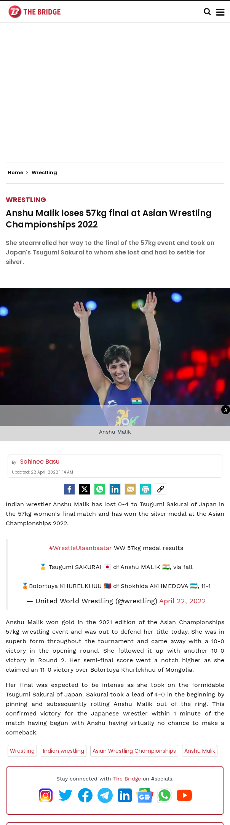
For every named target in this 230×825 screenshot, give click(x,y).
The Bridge (127, 779)
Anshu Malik (199, 751)
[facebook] (69, 489)
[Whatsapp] (99, 489)
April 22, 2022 (182, 601)
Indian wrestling (63, 751)
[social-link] (160, 489)
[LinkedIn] (115, 489)
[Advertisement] (118, 99)
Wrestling (26, 199)
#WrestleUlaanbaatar (80, 548)
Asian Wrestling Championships (134, 751)
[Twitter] (84, 489)
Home (18, 172)
